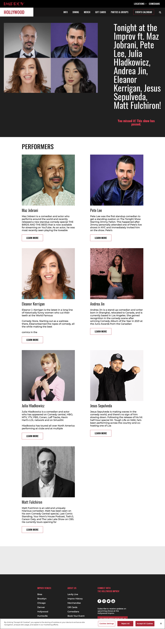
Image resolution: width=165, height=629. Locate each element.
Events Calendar (143, 12)
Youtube (113, 601)
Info (65, 12)
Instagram (104, 601)
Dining (76, 12)
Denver (41, 607)
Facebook (99, 601)
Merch (87, 12)
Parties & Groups (119, 12)
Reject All (125, 624)
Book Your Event (76, 616)
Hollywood (14, 12)
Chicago (41, 603)
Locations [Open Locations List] (140, 3)
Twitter (109, 601)
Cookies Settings (106, 624)
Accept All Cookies (145, 624)
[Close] (161, 623)
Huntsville (42, 616)
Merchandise (74, 603)
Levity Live (72, 594)
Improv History (75, 599)
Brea (39, 594)
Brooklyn (41, 599)
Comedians (154, 3)
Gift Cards (100, 12)
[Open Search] (160, 12)
